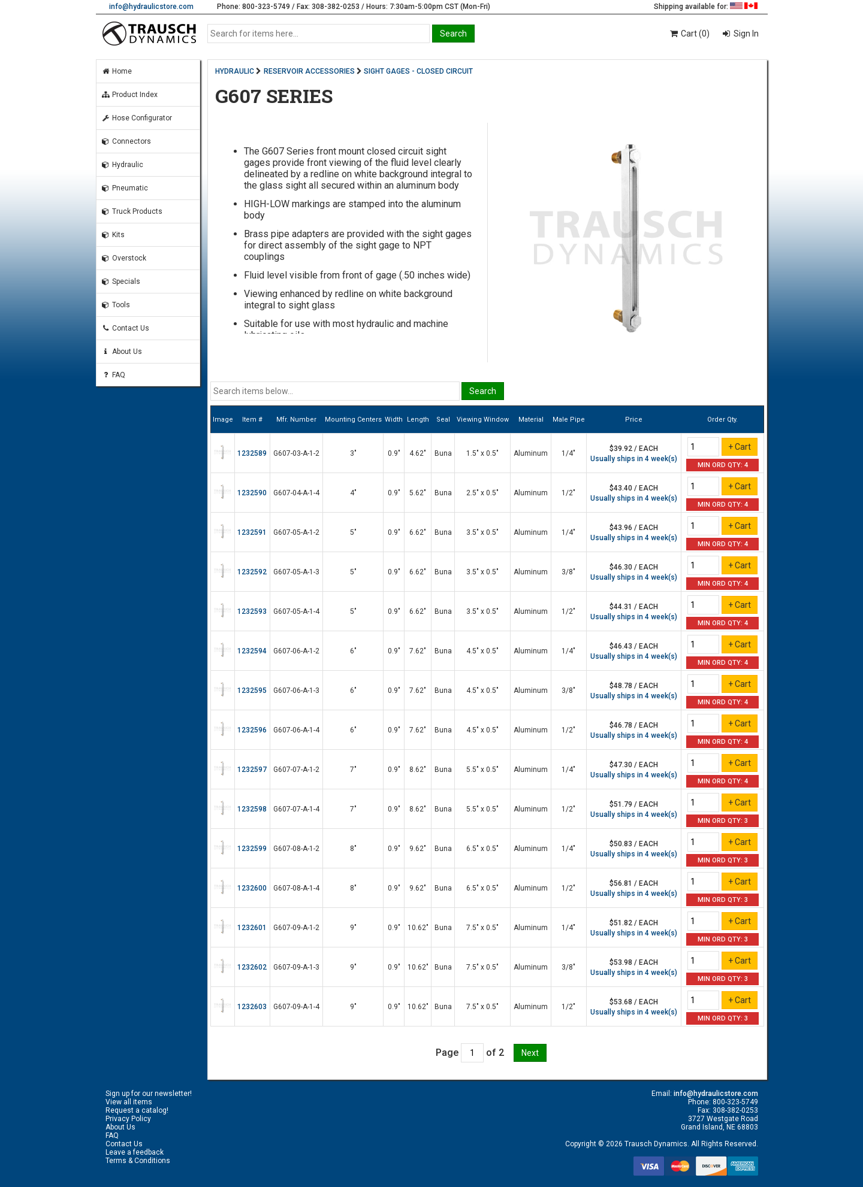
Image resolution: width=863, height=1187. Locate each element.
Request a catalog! (136, 1110)
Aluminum (531, 453)
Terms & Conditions (137, 1160)
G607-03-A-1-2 (296, 453)
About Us (121, 351)
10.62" (418, 927)
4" (353, 493)
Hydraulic (122, 165)
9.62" (417, 848)
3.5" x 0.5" (482, 532)
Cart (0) (689, 33)
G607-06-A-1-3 (296, 690)
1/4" (568, 453)
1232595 (252, 690)
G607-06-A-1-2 (296, 651)
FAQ (113, 375)
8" (353, 848)
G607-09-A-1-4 (296, 1007)
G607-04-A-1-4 (296, 493)
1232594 (252, 651)
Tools (115, 305)
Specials (120, 281)
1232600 (252, 888)
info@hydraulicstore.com (151, 6)
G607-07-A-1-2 (296, 769)
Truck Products (131, 211)
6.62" (417, 532)
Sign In (745, 33)
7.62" (417, 651)
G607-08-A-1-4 (296, 888)
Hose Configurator (136, 118)
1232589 (252, 453)
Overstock (123, 258)
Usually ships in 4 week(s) (633, 459)
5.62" (417, 493)
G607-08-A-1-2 (296, 848)
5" (353, 532)
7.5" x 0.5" (482, 927)
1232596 (252, 730)
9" (353, 927)
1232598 (252, 809)
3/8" (568, 572)
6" (353, 651)
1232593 (252, 611)
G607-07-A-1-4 (296, 809)
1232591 (252, 532)
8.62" (417, 769)
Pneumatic (124, 188)
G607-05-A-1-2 (296, 532)
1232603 (252, 1007)
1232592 (252, 572)
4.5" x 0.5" (482, 651)
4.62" (417, 453)
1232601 (252, 927)
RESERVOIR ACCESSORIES (309, 71)
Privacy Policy (128, 1119)
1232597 (252, 769)
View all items (128, 1102)
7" (353, 769)
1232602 (252, 967)
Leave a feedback (134, 1152)
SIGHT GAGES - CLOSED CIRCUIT (418, 71)
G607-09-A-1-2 (296, 927)
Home (116, 71)
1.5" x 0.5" (482, 453)
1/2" (568, 493)
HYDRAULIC (234, 71)
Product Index (129, 94)
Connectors (126, 141)
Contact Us (125, 328)
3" (353, 453)
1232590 (252, 493)
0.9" (394, 453)
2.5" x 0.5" (482, 493)
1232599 (252, 848)
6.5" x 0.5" (482, 848)
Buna (443, 453)
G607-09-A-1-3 (296, 967)
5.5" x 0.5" (482, 769)
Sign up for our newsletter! (148, 1093)
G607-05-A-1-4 (296, 611)
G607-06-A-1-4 (296, 730)
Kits (113, 235)
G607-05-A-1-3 (296, 572)
